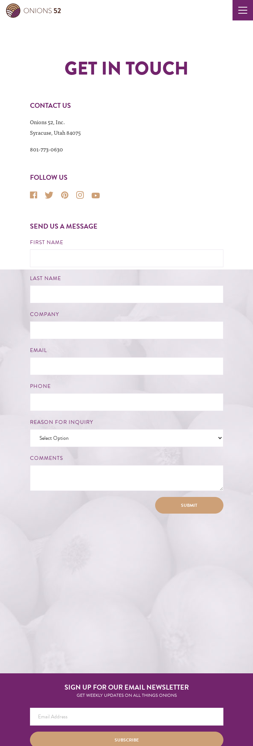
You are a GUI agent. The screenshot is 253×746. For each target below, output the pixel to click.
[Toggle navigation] (243, 10)
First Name (46, 242)
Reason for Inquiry (61, 422)
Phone (40, 386)
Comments (46, 458)
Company (44, 314)
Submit (189, 505)
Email (38, 350)
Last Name (45, 278)
